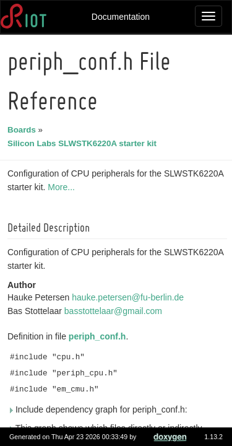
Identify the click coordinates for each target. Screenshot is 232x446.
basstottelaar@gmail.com (115, 311)
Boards (23, 129)
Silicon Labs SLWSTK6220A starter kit (83, 143)
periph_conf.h (99, 336)
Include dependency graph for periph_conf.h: (99, 409)
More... (63, 187)
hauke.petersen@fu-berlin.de (130, 297)
